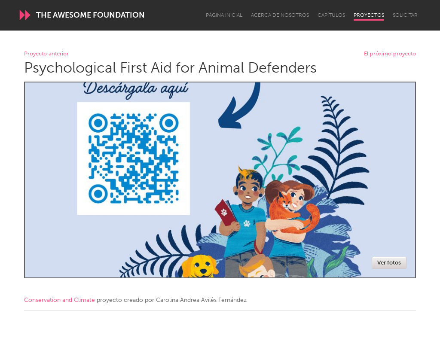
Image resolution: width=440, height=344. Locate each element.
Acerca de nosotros (280, 15)
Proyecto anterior (46, 54)
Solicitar (405, 15)
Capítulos (331, 15)
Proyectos (369, 15)
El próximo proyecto (390, 54)
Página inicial (224, 15)
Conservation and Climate (59, 300)
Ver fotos (389, 262)
